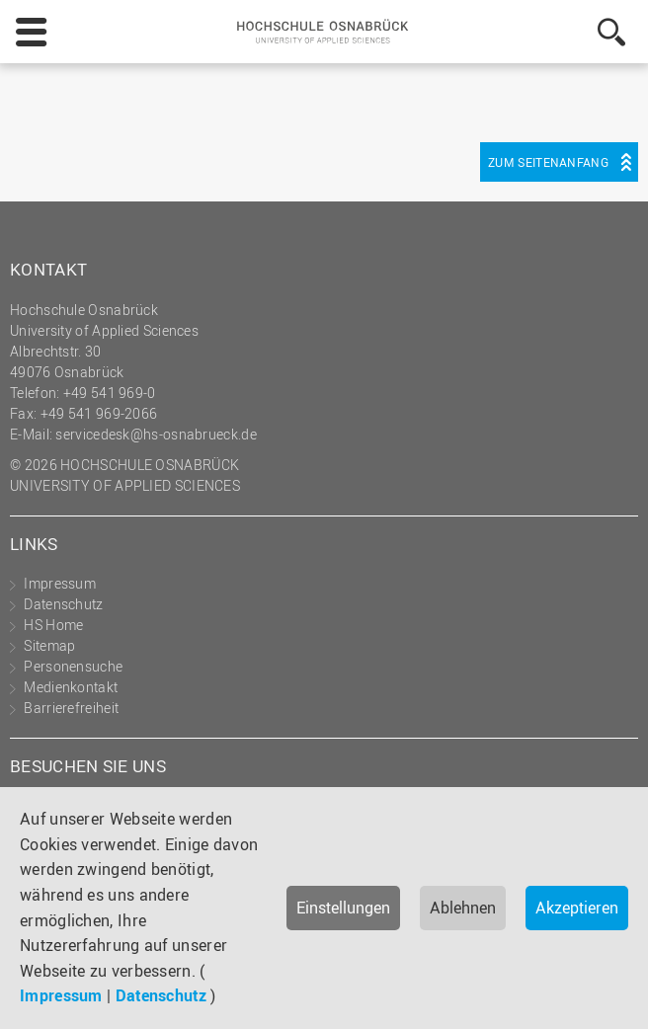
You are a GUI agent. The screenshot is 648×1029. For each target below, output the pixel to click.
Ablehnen (463, 907)
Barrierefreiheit (71, 707)
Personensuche (73, 666)
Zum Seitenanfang (548, 162)
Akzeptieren (576, 907)
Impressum (61, 995)
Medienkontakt (71, 686)
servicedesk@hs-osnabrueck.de (155, 434)
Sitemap (49, 645)
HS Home (53, 624)
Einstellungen (343, 907)
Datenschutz (161, 995)
